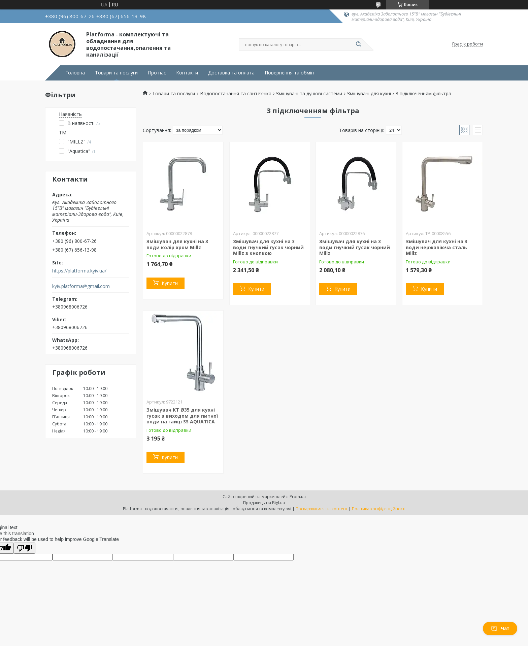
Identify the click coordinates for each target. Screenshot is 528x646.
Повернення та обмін (289, 72)
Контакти (187, 72)
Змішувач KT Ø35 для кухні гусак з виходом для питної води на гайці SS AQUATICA (182, 416)
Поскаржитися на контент (322, 509)
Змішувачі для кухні (369, 94)
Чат (500, 628)
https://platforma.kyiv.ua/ (79, 271)
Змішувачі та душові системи (309, 94)
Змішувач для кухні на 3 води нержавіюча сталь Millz (436, 247)
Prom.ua (298, 496)
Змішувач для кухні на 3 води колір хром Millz (177, 244)
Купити (170, 283)
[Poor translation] (24, 548)
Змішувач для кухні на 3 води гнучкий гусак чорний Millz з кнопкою (268, 247)
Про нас (157, 72)
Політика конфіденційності (378, 509)
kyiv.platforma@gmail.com (81, 286)
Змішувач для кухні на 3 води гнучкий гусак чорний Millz (354, 247)
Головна (75, 72)
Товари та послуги (116, 72)
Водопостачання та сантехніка (235, 94)
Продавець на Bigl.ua (264, 503)
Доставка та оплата (231, 72)
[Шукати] (358, 44)
